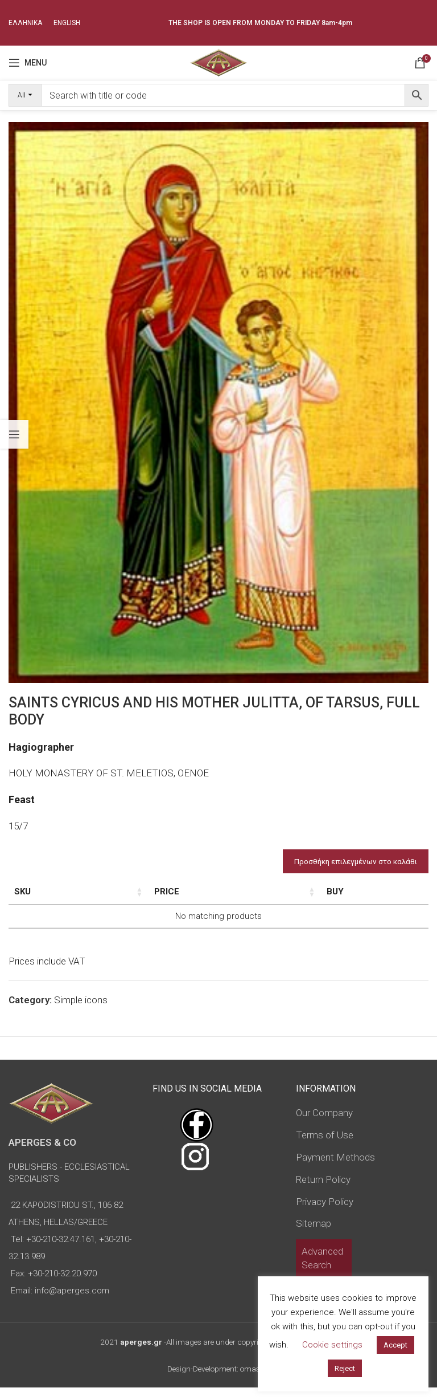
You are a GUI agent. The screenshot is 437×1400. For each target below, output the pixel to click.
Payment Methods (335, 1169)
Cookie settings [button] (332, 1345)
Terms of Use (324, 1147)
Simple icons (81, 1012)
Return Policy (323, 1192)
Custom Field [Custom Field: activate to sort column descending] (371, 897)
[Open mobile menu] (27, 62)
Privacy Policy (324, 1213)
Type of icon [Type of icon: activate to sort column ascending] (222, 897)
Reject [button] (345, 1368)
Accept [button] (395, 1345)
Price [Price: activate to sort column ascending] (291, 891)
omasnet (255, 1381)
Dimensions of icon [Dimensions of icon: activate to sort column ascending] (130, 897)
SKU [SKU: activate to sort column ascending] (22, 891)
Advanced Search (322, 1270)
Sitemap (313, 1236)
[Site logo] (218, 61)
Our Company (324, 1125)
